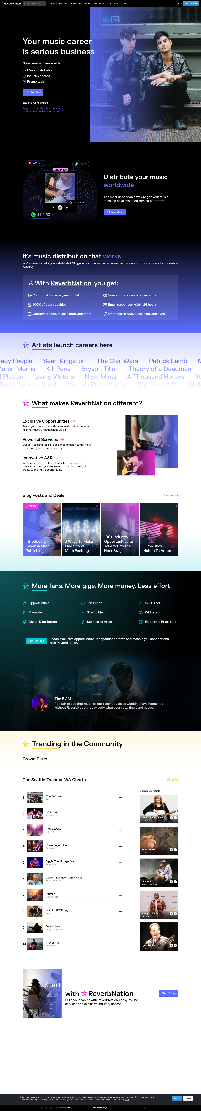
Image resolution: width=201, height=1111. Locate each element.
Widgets (148, 613)
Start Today (168, 993)
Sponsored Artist (96, 622)
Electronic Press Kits (157, 622)
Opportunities (36, 603)
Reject (188, 1098)
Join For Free (191, 3)
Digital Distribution (40, 622)
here (127, 1099)
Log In (179, 3)
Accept (177, 1098)
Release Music (115, 212)
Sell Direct (149, 603)
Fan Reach (91, 603)
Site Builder (92, 613)
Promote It (34, 613)
